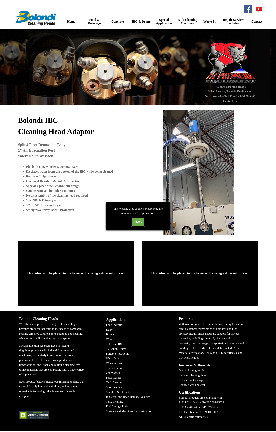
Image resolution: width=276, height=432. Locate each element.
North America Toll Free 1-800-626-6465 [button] (230, 96)
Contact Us (230, 101)
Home (71, 21)
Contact (256, 21)
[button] (36, 18)
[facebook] (248, 9)
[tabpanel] (76, 161)
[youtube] (259, 9)
